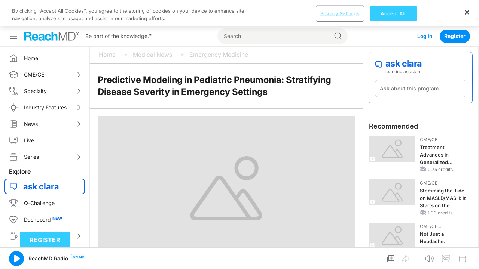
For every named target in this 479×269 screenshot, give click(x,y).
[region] (239, 13)
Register (455, 36)
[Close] (467, 12)
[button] (16, 258)
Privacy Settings (339, 13)
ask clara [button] (41, 186)
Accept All (393, 13)
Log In (424, 36)
